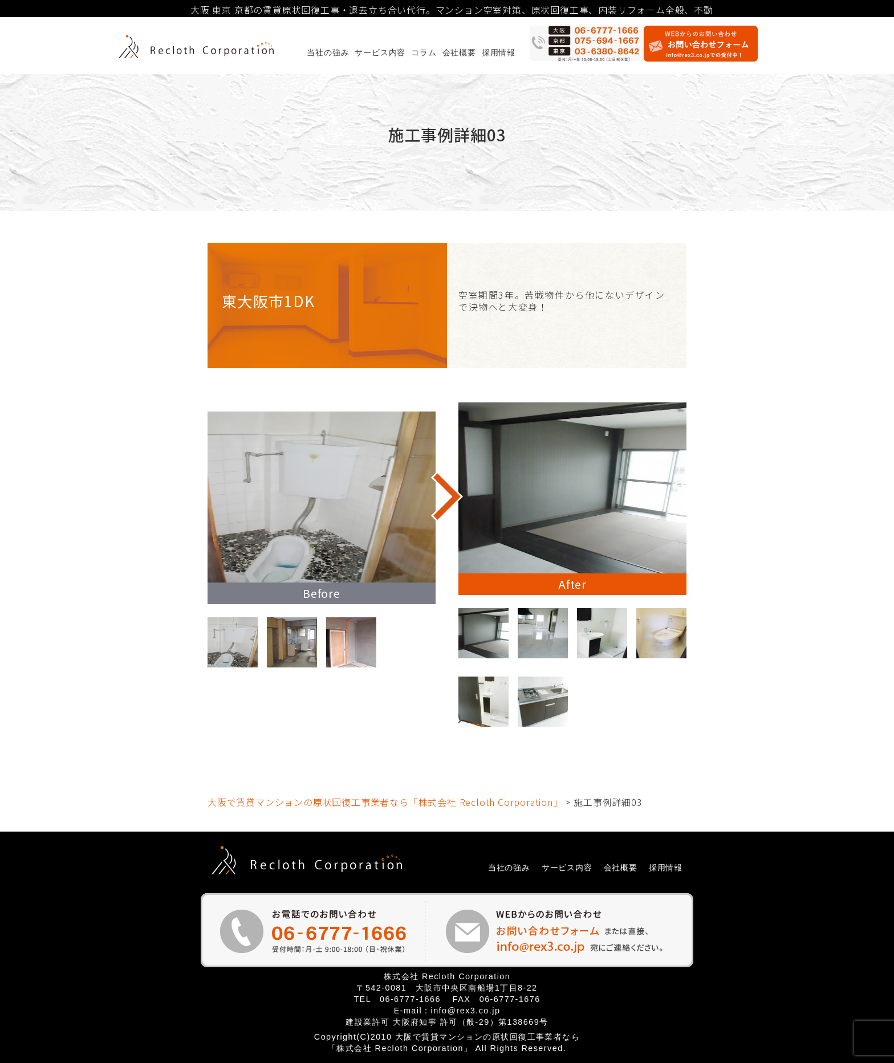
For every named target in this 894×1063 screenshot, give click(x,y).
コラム (423, 52)
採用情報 (498, 52)
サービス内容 (380, 52)
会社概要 (459, 52)
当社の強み (328, 52)
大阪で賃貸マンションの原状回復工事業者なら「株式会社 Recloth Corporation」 (385, 802)
